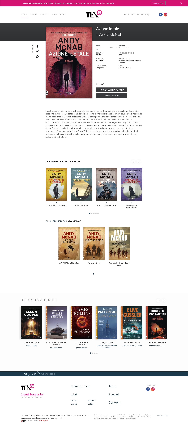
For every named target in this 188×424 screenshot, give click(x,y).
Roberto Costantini (156, 345)
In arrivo (91, 400)
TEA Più (99, 55)
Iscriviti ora (158, 3)
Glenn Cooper (31, 345)
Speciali (114, 394)
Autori (33, 15)
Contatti (44, 15)
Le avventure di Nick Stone (63, 161)
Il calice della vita (31, 342)
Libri (24, 15)
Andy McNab (73, 221)
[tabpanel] (56, 190)
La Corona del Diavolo (81, 343)
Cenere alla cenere (157, 342)
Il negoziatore (106, 342)
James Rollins (81, 348)
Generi (74, 404)
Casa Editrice (59, 15)
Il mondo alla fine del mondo (56, 343)
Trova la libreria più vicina (111, 90)
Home (24, 373)
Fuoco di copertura (106, 205)
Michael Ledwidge (110, 346)
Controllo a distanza (56, 205)
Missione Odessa (131, 342)
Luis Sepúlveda (56, 348)
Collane (91, 404)
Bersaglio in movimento (131, 206)
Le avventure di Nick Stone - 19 (106, 48)
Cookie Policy (162, 415)
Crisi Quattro (81, 205)
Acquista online (111, 95)
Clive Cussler (127, 345)
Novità (74, 400)
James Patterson (103, 345)
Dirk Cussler (137, 345)
